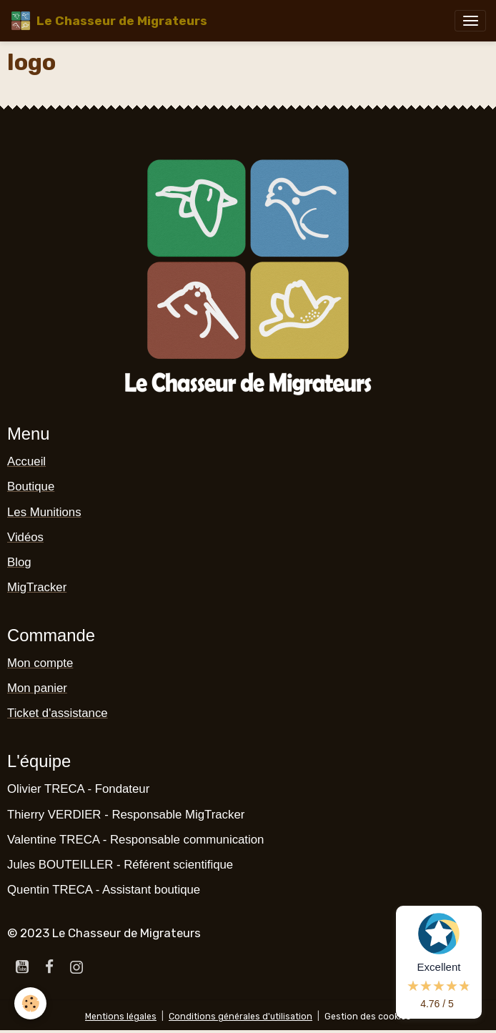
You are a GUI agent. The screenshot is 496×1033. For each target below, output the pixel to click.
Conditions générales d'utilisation (240, 1017)
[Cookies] (30, 1003)
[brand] (108, 20)
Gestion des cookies (367, 1017)
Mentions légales (121, 1017)
